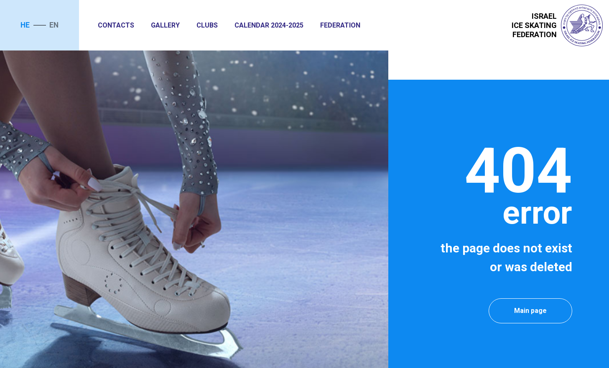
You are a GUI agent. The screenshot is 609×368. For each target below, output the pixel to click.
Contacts (116, 25)
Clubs (207, 25)
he (25, 25)
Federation (340, 25)
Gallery (165, 25)
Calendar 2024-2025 (268, 25)
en (54, 25)
